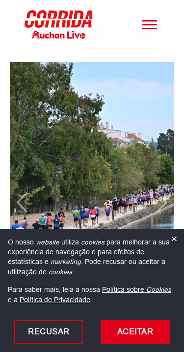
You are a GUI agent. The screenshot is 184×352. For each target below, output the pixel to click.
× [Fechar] (174, 239)
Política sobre (136, 289)
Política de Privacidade (55, 299)
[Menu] (149, 24)
